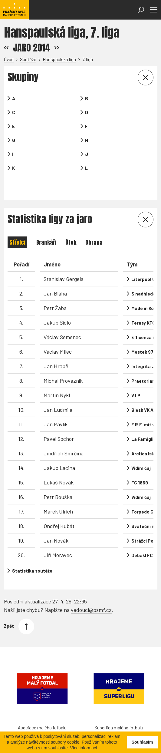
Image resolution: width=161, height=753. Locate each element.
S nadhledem (145, 275)
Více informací (83, 747)
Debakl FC (142, 537)
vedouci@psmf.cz (91, 580)
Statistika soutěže (32, 552)
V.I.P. (136, 377)
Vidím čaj (141, 449)
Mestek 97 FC (145, 333)
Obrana (94, 224)
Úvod (9, 59)
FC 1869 (139, 464)
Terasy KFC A (145, 304)
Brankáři (46, 224)
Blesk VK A (142, 391)
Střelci (17, 224)
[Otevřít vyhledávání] (141, 10)
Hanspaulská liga (59, 59)
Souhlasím (142, 742)
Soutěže (28, 59)
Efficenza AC (145, 319)
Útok (70, 224)
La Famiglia (143, 420)
